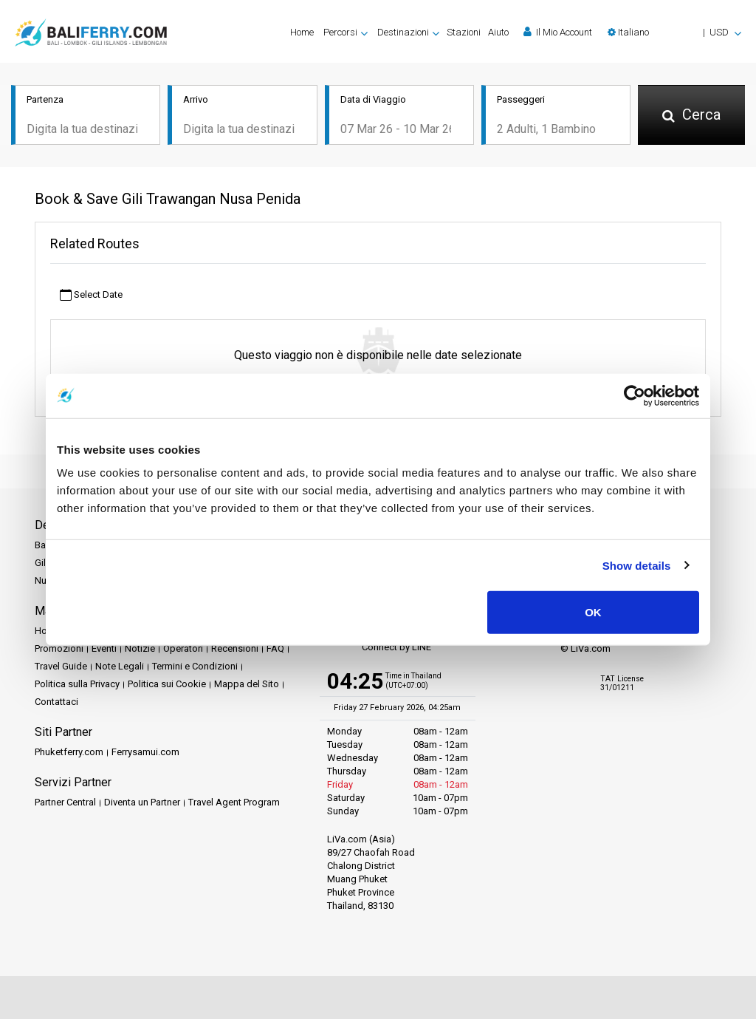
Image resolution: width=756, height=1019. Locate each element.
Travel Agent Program (234, 802)
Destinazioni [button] (403, 32)
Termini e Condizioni (195, 666)
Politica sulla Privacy (77, 684)
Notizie (140, 649)
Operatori (183, 649)
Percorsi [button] (340, 32)
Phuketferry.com (69, 752)
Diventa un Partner (142, 802)
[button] (674, 32)
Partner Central (65, 802)
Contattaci (56, 702)
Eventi (104, 649)
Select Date (91, 295)
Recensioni (234, 649)
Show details (636, 565)
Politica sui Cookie (167, 684)
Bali (42, 545)
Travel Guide (61, 666)
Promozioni (59, 649)
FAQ (275, 649)
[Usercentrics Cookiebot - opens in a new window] (634, 395)
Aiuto (498, 32)
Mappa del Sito (246, 684)
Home (302, 32)
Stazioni (464, 32)
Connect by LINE (379, 648)
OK (593, 612)
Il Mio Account (557, 32)
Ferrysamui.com (145, 752)
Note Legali (119, 666)
